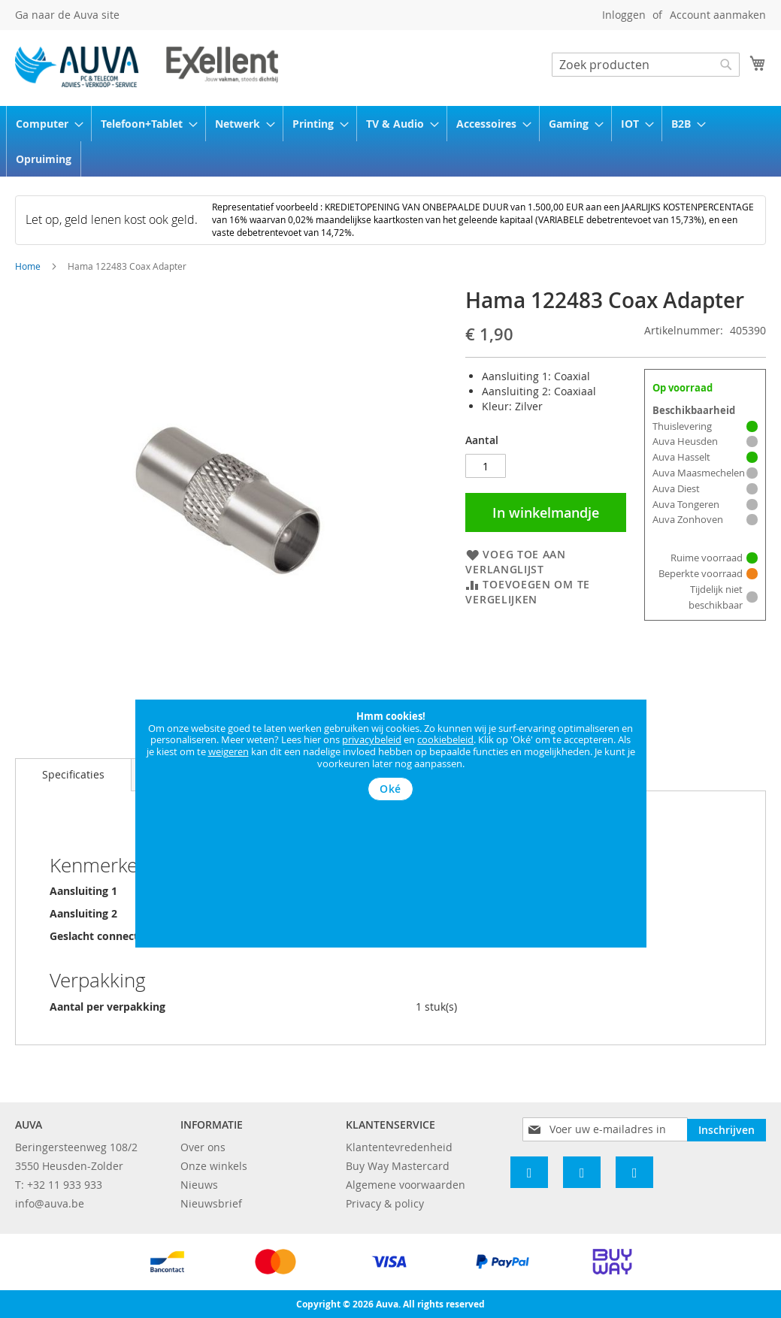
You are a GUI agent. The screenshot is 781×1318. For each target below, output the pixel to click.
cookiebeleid (445, 739)
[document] (391, 756)
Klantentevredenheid (399, 1147)
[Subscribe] (726, 1128)
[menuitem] (44, 123)
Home (28, 266)
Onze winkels (213, 1166)
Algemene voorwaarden (405, 1184)
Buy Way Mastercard (398, 1166)
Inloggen (624, 15)
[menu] (390, 141)
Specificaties (73, 774)
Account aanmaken (718, 15)
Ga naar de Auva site (67, 15)
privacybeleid (371, 739)
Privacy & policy (385, 1203)
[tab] (73, 774)
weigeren (228, 751)
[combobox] (646, 65)
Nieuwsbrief (211, 1203)
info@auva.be (49, 1203)
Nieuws (199, 1184)
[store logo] (146, 67)
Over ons (203, 1147)
